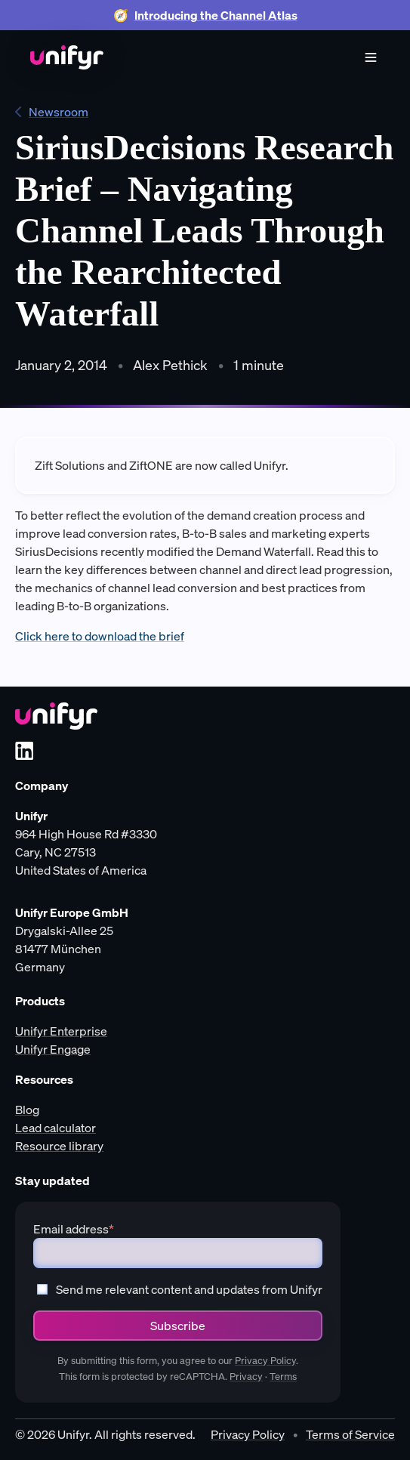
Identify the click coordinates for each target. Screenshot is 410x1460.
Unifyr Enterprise (61, 1031)
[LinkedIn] (24, 751)
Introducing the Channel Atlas (215, 15)
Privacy (246, 1376)
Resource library (59, 1145)
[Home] (66, 57)
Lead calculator (55, 1127)
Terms (283, 1376)
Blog (27, 1109)
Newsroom (51, 111)
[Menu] (371, 57)
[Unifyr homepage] (56, 716)
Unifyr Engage (53, 1049)
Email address (73, 1229)
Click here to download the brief (99, 636)
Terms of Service (350, 1434)
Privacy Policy (265, 1360)
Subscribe (177, 1325)
